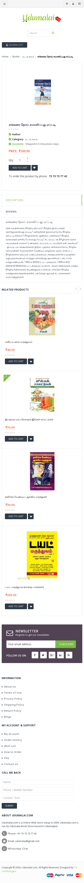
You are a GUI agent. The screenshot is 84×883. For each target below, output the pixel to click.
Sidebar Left (14, 45)
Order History (12, 740)
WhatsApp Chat (18, 848)
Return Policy (12, 710)
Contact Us (10, 764)
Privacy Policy (12, 698)
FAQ (5, 758)
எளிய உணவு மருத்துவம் (18, 341)
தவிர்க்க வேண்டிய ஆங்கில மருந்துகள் (26, 496)
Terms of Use (12, 692)
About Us (9, 686)
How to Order (12, 752)
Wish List (9, 746)
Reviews (11, 211)
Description (14, 200)
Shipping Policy (13, 704)
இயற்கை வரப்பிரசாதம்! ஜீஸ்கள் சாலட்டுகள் (29, 419)
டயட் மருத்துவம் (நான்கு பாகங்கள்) (24, 587)
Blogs (6, 716)
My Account (10, 734)
